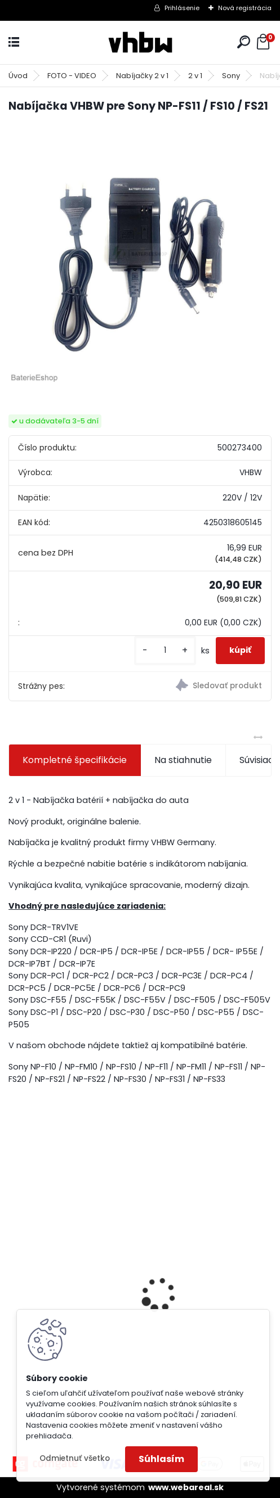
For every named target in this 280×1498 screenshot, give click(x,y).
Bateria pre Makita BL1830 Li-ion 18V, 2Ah (72, 1270)
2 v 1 (195, 75)
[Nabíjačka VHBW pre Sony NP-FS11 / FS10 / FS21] (140, 254)
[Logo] (140, 42)
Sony (231, 75)
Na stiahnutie (183, 759)
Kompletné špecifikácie (75, 759)
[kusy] (165, 650)
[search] (244, 42)
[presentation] (14, 1275)
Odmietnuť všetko (74, 1458)
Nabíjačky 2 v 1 (142, 75)
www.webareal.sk (186, 1487)
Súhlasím (161, 1458)
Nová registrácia (245, 7)
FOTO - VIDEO (71, 75)
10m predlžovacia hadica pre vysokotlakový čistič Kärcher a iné (208, 1287)
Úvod (18, 75)
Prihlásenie (182, 7)
